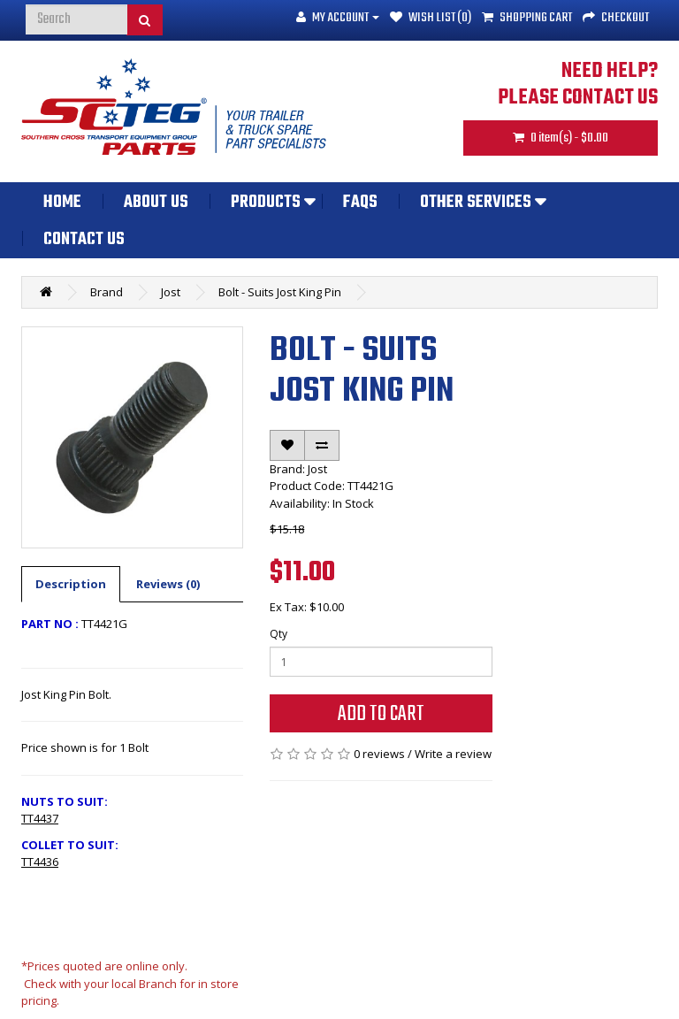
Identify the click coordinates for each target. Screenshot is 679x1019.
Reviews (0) (168, 584)
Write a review (453, 754)
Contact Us (84, 239)
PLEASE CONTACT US (578, 98)
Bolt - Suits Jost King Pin (279, 292)
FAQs (360, 202)
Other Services (475, 202)
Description (70, 584)
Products (266, 202)
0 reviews (379, 754)
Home (62, 202)
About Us (156, 202)
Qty (278, 633)
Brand (106, 292)
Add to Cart (381, 714)
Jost (170, 292)
